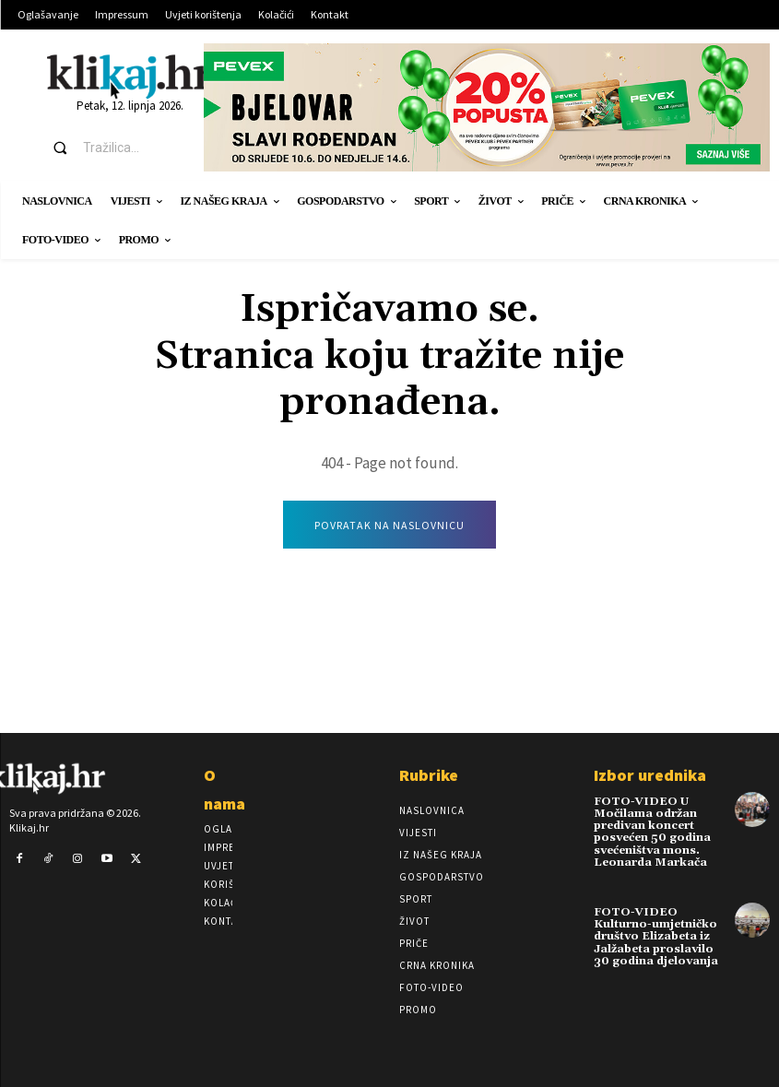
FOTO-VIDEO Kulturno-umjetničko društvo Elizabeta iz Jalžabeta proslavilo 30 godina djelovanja (656, 936)
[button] (111, 148)
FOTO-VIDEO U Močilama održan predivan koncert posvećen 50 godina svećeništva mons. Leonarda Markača (652, 832)
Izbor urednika (650, 775)
